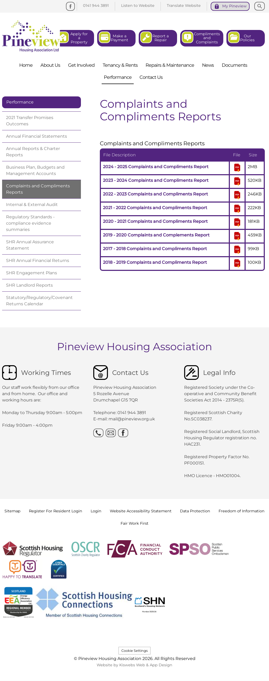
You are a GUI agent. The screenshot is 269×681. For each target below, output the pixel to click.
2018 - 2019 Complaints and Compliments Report (155, 262)
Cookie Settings (134, 651)
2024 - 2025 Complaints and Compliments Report (156, 166)
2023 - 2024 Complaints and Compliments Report (156, 180)
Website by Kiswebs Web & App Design (134, 665)
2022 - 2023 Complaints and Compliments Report (155, 194)
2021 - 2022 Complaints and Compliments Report (155, 207)
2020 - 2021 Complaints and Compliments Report (155, 221)
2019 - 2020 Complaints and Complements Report (156, 235)
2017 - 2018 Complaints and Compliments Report (155, 248)
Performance (20, 102)
